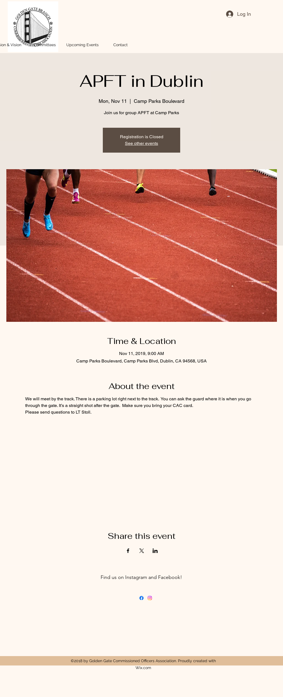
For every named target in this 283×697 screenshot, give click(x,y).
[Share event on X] (141, 551)
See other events (141, 143)
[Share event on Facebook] (128, 551)
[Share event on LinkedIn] (155, 551)
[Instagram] (150, 598)
